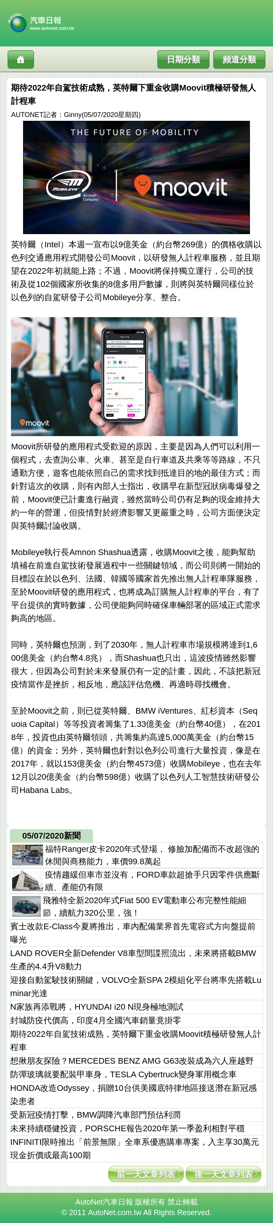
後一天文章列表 (223, 1174)
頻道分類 (239, 59)
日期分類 (183, 59)
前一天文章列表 (146, 1174)
